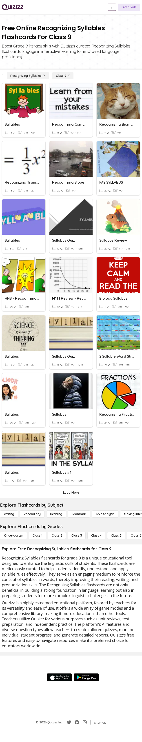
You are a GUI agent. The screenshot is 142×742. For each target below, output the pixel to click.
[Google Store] (86, 677)
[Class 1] (37, 535)
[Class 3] (77, 535)
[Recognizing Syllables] (28, 75)
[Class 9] (62, 75)
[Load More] (71, 492)
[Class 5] (116, 535)
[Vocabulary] (32, 514)
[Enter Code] (129, 7)
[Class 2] (57, 535)
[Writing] (9, 514)
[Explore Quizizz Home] (12, 7)
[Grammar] (79, 514)
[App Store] (59, 677)
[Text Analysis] (105, 514)
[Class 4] (96, 535)
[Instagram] (85, 722)
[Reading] (56, 514)
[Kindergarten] (13, 535)
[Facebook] (77, 722)
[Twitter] (69, 722)
